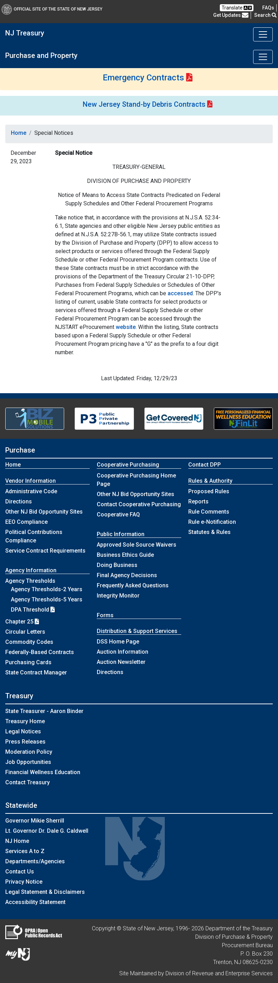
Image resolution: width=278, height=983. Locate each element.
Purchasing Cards (28, 662)
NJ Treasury (24, 33)
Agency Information (30, 570)
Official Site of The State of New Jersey (51, 9)
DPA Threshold (33, 609)
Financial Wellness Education (42, 772)
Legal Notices (23, 731)
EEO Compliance (26, 522)
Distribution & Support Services (137, 631)
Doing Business (117, 565)
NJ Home (17, 841)
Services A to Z (25, 851)
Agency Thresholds (30, 581)
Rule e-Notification (212, 522)
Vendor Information (30, 480)
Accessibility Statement (35, 902)
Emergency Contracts (143, 78)
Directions (18, 501)
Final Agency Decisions (127, 575)
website (126, 327)
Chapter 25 (22, 621)
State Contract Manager (36, 672)
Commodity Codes (29, 642)
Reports (198, 501)
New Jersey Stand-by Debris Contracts (144, 104)
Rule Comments (208, 511)
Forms (105, 615)
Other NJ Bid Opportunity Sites (44, 511)
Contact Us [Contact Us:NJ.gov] (19, 871)
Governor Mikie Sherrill (34, 820)
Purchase (20, 450)
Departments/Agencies (35, 861)
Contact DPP (204, 464)
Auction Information (122, 651)
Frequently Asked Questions (133, 585)
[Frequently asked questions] (268, 8)
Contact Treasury (27, 782)
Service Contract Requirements (45, 550)
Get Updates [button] (231, 15)
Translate (237, 8)
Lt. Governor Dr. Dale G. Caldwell (46, 830)
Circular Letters (25, 631)
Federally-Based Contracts (39, 652)
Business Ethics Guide (125, 555)
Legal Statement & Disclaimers (45, 892)
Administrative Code (31, 491)
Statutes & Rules (209, 532)
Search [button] (265, 15)
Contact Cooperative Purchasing (139, 504)
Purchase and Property (41, 55)
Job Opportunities (28, 762)
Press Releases (25, 741)
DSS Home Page (118, 641)
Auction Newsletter (121, 662)
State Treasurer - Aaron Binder (44, 711)
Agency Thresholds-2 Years (46, 589)
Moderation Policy (28, 751)
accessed (180, 293)
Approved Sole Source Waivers (136, 544)
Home (18, 133)
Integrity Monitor (118, 595)
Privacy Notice (23, 881)
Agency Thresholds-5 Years (46, 599)
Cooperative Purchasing (128, 464)
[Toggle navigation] (263, 34)
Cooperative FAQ (118, 514)
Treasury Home (25, 721)
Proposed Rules (208, 491)
